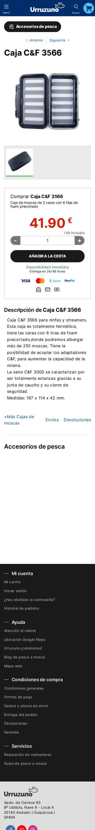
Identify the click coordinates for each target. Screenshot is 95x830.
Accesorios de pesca (32, 27)
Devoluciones (77, 419)
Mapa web (13, 666)
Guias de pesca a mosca (25, 763)
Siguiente (58, 40)
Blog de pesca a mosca (24, 657)
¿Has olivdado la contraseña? (29, 599)
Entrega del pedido (20, 714)
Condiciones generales (24, 688)
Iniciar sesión (15, 591)
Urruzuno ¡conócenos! (23, 648)
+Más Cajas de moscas (19, 420)
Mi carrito (12, 582)
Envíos (52, 419)
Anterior (32, 40)
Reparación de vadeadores (27, 754)
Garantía (11, 732)
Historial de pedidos (21, 608)
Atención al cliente (20, 630)
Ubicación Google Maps (24, 639)
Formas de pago (18, 697)
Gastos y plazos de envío (26, 706)
